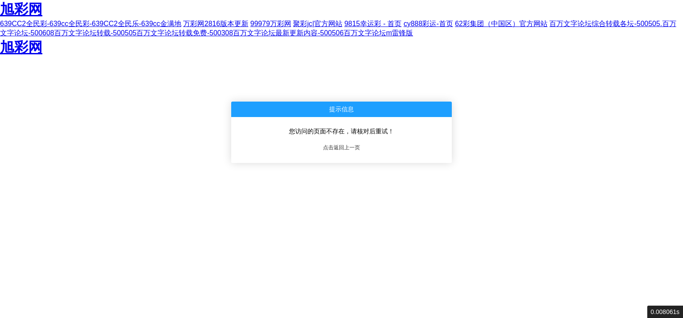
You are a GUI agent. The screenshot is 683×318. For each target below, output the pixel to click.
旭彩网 (21, 9)
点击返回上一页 (341, 147)
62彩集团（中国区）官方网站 (501, 23)
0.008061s (665, 311)
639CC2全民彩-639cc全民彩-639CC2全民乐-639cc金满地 (90, 23)
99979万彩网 (270, 23)
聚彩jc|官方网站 (317, 23)
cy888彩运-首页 (428, 23)
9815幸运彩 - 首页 (373, 23)
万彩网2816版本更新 (215, 23)
